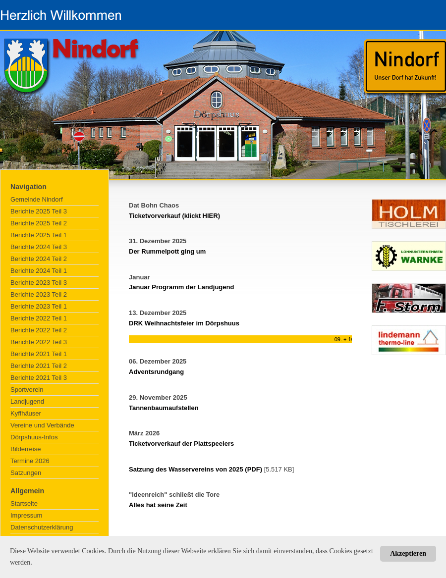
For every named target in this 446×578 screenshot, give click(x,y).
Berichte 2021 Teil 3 (38, 377)
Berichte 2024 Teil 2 (38, 259)
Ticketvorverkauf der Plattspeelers (181, 443)
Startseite (24, 503)
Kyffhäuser (25, 413)
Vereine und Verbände (42, 425)
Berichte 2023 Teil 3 (38, 282)
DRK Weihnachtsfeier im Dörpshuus (184, 323)
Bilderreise (25, 449)
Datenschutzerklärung (41, 527)
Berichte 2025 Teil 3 (38, 211)
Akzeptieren (408, 553)
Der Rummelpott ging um (167, 251)
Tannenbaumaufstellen (164, 408)
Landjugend (27, 401)
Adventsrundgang (156, 371)
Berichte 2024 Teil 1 (38, 270)
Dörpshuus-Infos (33, 437)
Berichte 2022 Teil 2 (38, 330)
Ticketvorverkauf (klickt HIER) (174, 215)
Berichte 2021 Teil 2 (38, 365)
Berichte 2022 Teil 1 (38, 318)
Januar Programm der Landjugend (181, 287)
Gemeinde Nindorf (36, 199)
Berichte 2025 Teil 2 (38, 223)
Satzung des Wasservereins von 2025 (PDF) (195, 469)
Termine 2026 (30, 461)
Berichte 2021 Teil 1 (38, 354)
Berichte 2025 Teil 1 (38, 235)
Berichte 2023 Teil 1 (38, 306)
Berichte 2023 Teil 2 (38, 294)
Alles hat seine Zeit (158, 505)
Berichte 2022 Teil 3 (38, 342)
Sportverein (26, 389)
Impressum (26, 515)
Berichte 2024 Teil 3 (38, 247)
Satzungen (25, 472)
